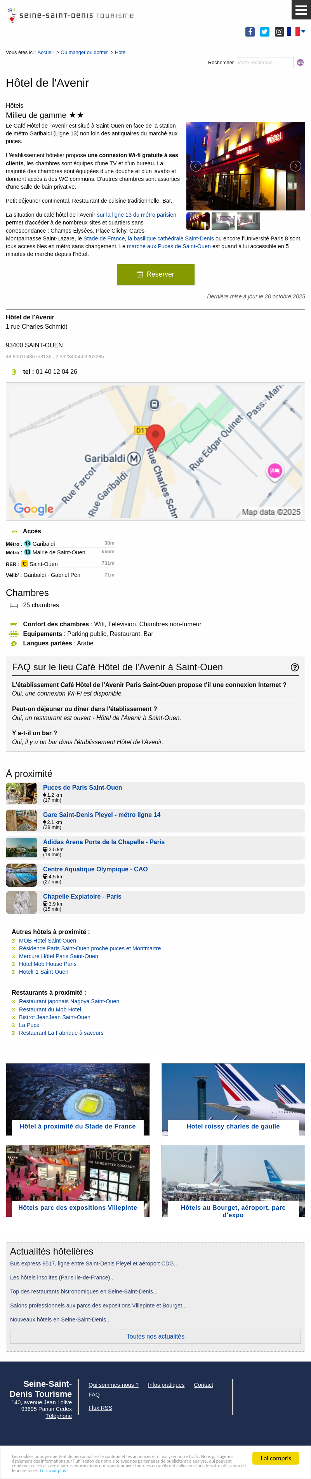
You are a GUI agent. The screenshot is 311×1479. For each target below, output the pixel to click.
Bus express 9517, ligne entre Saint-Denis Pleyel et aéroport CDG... (94, 1263)
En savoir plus (277, 1470)
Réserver (160, 274)
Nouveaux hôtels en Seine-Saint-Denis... (60, 1319)
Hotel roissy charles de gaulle (233, 1126)
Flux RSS (100, 1408)
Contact (203, 1385)
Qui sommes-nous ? (114, 1385)
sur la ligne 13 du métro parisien (137, 215)
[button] (301, 10)
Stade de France (104, 238)
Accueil (46, 52)
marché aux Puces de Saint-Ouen (169, 246)
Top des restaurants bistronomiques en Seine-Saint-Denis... (84, 1291)
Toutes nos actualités (155, 1336)
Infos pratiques (166, 1385)
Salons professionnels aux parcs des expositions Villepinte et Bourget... (98, 1305)
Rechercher (221, 62)
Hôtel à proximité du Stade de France (78, 1126)
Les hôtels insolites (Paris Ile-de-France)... (62, 1277)
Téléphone (58, 1416)
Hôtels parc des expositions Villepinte (77, 1207)
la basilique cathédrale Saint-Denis (171, 238)
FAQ (94, 1394)
